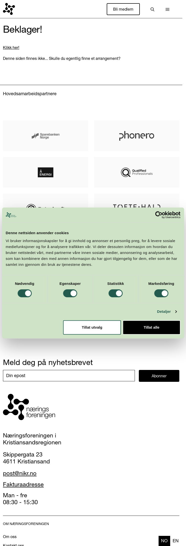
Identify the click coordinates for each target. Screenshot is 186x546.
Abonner (159, 375)
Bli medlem (123, 9)
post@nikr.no (20, 473)
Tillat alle (151, 327)
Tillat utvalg (92, 327)
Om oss (10, 536)
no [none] (164, 541)
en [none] (176, 541)
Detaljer (164, 311)
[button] (167, 9)
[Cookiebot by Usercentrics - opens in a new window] (158, 215)
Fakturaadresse (23, 484)
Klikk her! (11, 47)
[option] (175, 541)
